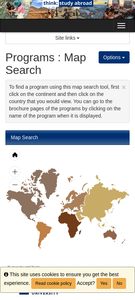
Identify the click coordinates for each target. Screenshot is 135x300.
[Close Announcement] (124, 87)
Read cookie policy (53, 283)
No (119, 283)
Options (114, 57)
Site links (67, 38)
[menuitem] (44, 234)
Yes (104, 283)
